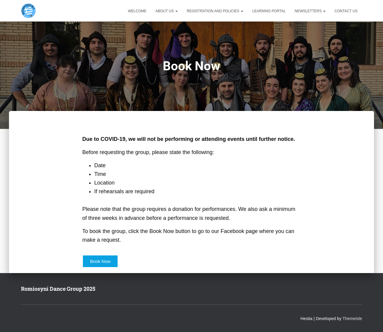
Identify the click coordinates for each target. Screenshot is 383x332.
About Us (167, 11)
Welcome (137, 11)
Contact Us (346, 11)
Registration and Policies (215, 11)
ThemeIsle (352, 318)
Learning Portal (269, 11)
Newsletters (310, 11)
